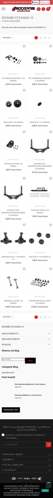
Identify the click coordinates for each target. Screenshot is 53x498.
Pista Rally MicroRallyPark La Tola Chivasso (30, 384)
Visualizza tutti (11, 410)
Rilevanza (8, 38)
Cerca (30, 361)
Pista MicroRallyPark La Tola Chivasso (28, 395)
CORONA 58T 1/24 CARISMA (13, 122)
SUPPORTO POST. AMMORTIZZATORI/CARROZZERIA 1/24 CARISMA (13, 212)
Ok (45, 490)
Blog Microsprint (8, 373)
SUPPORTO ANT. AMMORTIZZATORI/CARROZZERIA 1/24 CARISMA (40, 166)
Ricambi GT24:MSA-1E (13, 326)
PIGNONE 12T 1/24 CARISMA (40, 122)
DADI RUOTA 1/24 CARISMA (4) (40, 257)
